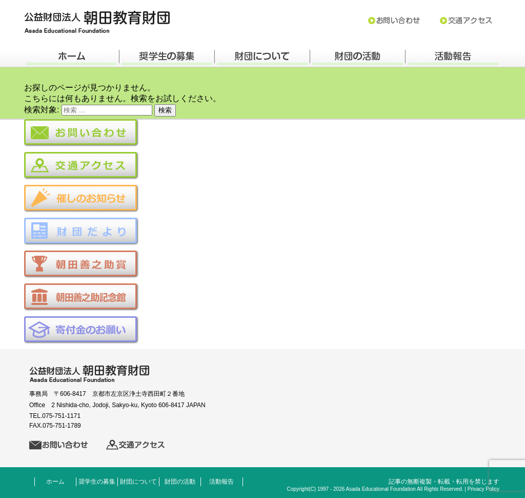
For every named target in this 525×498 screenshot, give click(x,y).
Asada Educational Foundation (381, 489)
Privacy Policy (483, 489)
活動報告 (221, 481)
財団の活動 (180, 481)
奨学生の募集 (96, 481)
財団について (138, 481)
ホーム (55, 481)
